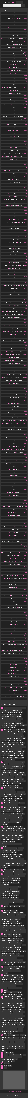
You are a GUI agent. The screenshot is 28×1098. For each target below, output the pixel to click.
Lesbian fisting (20, 925)
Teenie (3, 1050)
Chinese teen (21, 772)
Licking (3, 927)
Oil (2, 968)
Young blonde (16, 27)
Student (12, 1016)
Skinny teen (16, 377)
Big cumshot (19, 208)
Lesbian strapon (11, 914)
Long (11, 923)
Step (13, 1003)
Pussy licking (11, 983)
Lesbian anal (5, 925)
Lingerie (4, 919)
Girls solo (19, 205)
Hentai (11, 848)
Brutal (9, 740)
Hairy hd (16, 285)
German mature (19, 837)
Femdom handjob (18, 811)
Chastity (15, 772)
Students (14, 1018)
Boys (21, 44)
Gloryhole (9, 363)
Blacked (7, 734)
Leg (14, 294)
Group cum (12, 162)
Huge (10, 856)
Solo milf (4, 1022)
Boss (9, 742)
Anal (5, 708)
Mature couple (16, 96)
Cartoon (11, 764)
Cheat (8, 777)
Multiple (9, 938)
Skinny (8, 254)
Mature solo (5, 953)
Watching (8, 1059)
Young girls (15, 87)
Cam (8, 779)
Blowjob (21, 736)
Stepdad (22, 1026)
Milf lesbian (4, 955)
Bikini (24, 738)
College (4, 777)
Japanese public (15, 891)
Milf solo (11, 955)
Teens (10, 515)
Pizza (15, 423)
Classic (20, 768)
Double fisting (22, 794)
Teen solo (9, 544)
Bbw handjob (19, 30)
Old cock (16, 357)
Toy (3, 1042)
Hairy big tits (16, 552)
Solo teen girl (19, 61)
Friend (20, 815)
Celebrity (15, 770)
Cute (18, 193)
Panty (7, 981)
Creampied (20, 613)
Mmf (8, 116)
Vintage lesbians (18, 570)
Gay (10, 826)
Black (19, 731)
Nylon (10, 960)
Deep (3, 794)
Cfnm (23, 766)
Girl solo (12, 222)
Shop (11, 1014)
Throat (10, 403)
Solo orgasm (15, 1031)
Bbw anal (9, 738)
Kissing (4, 156)
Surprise (15, 1029)
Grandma (4, 835)
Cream (18, 779)
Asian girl (21, 211)
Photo (16, 222)
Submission (16, 486)
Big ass (23, 729)
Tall (18, 1035)
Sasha (20, 1022)
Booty (3, 738)
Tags (15, 325)
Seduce (16, 1022)
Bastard (16, 590)
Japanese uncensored (20, 311)
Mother (10, 936)
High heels (13, 852)
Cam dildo (20, 360)
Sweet (13, 47)
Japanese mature (21, 874)
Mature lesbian (11, 951)
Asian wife (7, 710)
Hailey (12, 613)
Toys (16, 1048)
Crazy (13, 277)
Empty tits (16, 397)
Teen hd (16, 53)
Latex (16, 910)
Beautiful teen (15, 650)
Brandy (3, 746)
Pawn (17, 676)
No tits (16, 41)
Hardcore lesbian (15, 865)
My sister (9, 958)
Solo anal (13, 61)
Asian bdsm (5, 725)
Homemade (21, 848)
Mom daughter (17, 947)
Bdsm (9, 729)
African (16, 712)
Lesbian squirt (22, 930)
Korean (6, 906)
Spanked (4, 1007)
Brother (19, 746)
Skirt (21, 1031)
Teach (15, 331)
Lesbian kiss (10, 919)
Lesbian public (21, 927)
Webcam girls (16, 547)
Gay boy (4, 846)
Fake (21, 818)
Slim (9, 1024)
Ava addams (12, 714)
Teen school (16, 302)
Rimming (10, 994)
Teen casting (11, 506)
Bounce (22, 757)
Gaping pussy (12, 841)
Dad (22, 787)
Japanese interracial (18, 899)
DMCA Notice (18, 1095)
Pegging (21, 977)
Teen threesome (21, 116)
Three (12, 555)
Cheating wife (18, 777)
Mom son (4, 936)
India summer (15, 871)
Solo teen (20, 1018)
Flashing (4, 822)
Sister (9, 998)
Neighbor (20, 960)
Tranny (10, 549)
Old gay (12, 970)
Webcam (10, 1057)
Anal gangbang (5, 721)
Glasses (16, 389)
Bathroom (16, 757)
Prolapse (16, 977)
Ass (3, 710)
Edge (12, 805)
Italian (3, 871)
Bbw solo (14, 749)
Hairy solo (17, 861)
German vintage (17, 843)
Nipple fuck (9, 962)
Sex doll (16, 1020)
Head (16, 558)
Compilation (5, 764)
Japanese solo (5, 884)
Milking (24, 951)
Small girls (14, 18)
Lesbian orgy (10, 570)
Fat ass (9, 818)
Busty (8, 746)
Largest (10, 2)
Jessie (16, 35)
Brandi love (4, 736)
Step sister (20, 1009)
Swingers (10, 1009)
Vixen (24, 1054)
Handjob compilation (7, 854)
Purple (16, 297)
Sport (23, 1011)
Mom (5, 934)
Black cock (19, 740)
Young (11, 394)
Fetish (9, 822)
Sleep (18, 998)
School (3, 208)
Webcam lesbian (6, 1061)
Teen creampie (20, 1044)
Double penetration (6, 800)
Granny (6, 826)
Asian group (17, 721)
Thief (12, 1048)
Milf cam (15, 360)
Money (21, 940)
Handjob (6, 848)
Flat (13, 354)
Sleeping (14, 998)
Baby (17, 742)
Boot (13, 738)
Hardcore (21, 858)
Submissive (11, 481)
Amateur (11, 535)
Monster (19, 942)
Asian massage (5, 727)
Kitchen (15, 906)
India (24, 869)
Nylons (14, 960)
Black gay (9, 753)
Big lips (7, 759)
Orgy (20, 966)
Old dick (18, 38)
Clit (22, 779)
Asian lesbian (5, 714)
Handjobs (18, 863)
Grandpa (23, 828)
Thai (9, 1035)
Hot (3, 863)
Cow (16, 90)
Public (21, 975)
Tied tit (17, 506)
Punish (16, 983)
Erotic (3, 805)
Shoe (12, 1022)
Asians (20, 712)
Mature (10, 934)
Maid (22, 938)
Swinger (15, 1007)
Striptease (16, 1026)
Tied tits (21, 506)
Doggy (16, 621)
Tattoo (10, 1044)
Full (12, 822)
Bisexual (22, 742)
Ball (23, 751)
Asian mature (5, 718)
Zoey (5, 1067)
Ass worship (23, 725)
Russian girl (18, 47)
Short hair (16, 1014)
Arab (17, 708)
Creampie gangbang (6, 772)
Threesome (23, 1035)
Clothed (9, 785)
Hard (16, 858)
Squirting (9, 1005)
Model (23, 945)
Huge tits (20, 850)
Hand (22, 865)
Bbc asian (16, 274)
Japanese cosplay (6, 891)
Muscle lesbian (18, 156)
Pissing (18, 979)
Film (11, 820)
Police (21, 983)
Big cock (4, 742)
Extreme (15, 802)
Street (3, 1016)
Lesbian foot (20, 912)
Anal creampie (5, 716)
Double (11, 787)
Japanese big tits (6, 895)
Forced (8, 809)
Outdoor (11, 968)
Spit (14, 1011)
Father (17, 813)
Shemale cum (21, 1005)
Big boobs (13, 734)
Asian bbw (13, 727)
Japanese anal (5, 882)
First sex (19, 168)
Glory (3, 412)
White (16, 251)
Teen (5, 1035)
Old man (16, 966)
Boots (23, 731)
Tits (11, 360)
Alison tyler (9, 552)
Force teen (13, 687)
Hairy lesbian (5, 850)
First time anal (5, 820)
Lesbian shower (16, 670)
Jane (18, 515)
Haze (13, 863)
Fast (16, 277)
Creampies (13, 779)
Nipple (3, 964)
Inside (21, 871)
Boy (3, 734)
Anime (13, 708)
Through (19, 363)
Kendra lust (21, 906)
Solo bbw (14, 1024)
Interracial (19, 869)
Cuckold (9, 124)
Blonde (3, 749)
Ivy (19, 190)
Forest (19, 820)
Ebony (10, 802)
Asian (9, 708)
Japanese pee (22, 104)
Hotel (8, 656)
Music (14, 942)
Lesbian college (10, 526)
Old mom (16, 968)
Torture (12, 1039)
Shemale (19, 996)
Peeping (19, 314)
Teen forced (23, 687)
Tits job (15, 564)
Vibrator (11, 211)
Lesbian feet (19, 914)
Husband (24, 863)
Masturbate (14, 205)
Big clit (13, 744)
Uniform (14, 435)
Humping (4, 865)
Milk (20, 936)
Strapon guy (13, 595)
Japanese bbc (17, 420)
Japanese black (5, 420)
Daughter (17, 787)
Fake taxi (22, 813)
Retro (15, 992)
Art (20, 710)
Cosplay (22, 762)
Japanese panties (21, 423)
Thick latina (14, 1046)
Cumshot (9, 770)
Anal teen (22, 377)
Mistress (4, 938)
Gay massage (17, 833)
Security (19, 242)
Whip (20, 1057)
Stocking (4, 998)
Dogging (11, 798)
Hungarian (19, 595)
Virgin (10, 1054)
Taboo (9, 1037)
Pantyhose (12, 975)
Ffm (22, 809)
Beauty (13, 742)
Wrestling (16, 1057)
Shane (23, 1016)
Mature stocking (11, 949)
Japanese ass (15, 572)
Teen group (18, 1039)
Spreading (17, 294)
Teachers (19, 331)
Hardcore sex (16, 268)
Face (14, 818)
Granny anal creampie (20, 644)
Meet (22, 561)
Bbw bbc (4, 740)
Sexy (3, 1018)
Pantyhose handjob (16, 988)
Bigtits (3, 757)
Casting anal (15, 785)
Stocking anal (5, 1014)
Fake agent (4, 824)
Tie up (23, 1048)
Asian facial (19, 716)
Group (18, 828)
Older (6, 968)
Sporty (13, 156)
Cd (8, 766)
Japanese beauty (14, 897)
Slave (3, 1001)
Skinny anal (6, 996)
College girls (21, 236)
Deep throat (5, 377)
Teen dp (23, 340)
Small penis (10, 165)
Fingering (15, 815)
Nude (12, 964)
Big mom (4, 755)
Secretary (10, 1026)
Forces (18, 687)
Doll (15, 792)
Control (8, 783)
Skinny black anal (13, 199)
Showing (21, 285)
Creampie (12, 762)
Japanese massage (7, 99)
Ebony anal (21, 802)
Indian (5, 869)
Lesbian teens (20, 380)
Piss (17, 975)
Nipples (4, 962)
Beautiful (10, 153)
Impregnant (10, 437)
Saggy (17, 1003)
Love (20, 917)
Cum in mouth (5, 774)
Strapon (17, 1001)
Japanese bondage (6, 893)
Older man (10, 331)
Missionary (4, 942)
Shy (16, 452)
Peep (23, 314)
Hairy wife (4, 858)
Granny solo (11, 835)
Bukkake (7, 731)
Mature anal (16, 940)
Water (12, 1061)
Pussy (11, 977)
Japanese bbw (21, 876)
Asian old (19, 714)
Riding (19, 992)
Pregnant (6, 975)
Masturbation (16, 938)
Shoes (8, 1016)
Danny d (15, 794)
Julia (15, 874)
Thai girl (13, 93)
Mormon (4, 951)
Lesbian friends (5, 917)
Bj (11, 731)
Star (11, 1011)
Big (18, 734)
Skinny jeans (14, 119)
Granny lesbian (5, 839)
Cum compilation (21, 774)
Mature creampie (6, 945)
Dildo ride (15, 800)
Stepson (21, 1020)
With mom (14, 1059)
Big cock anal (12, 751)
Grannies (18, 839)
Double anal (9, 300)
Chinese (3, 575)
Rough (5, 992)
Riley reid (20, 994)
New (15, 962)
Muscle (18, 953)
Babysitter (13, 746)
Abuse (10, 236)
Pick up (13, 986)
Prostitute (4, 988)
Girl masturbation (20, 170)
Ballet (16, 64)
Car (16, 159)
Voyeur (15, 1054)
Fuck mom (17, 822)
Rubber (15, 994)
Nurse (5, 960)
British (9, 744)
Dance (12, 790)
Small (9, 193)
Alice (16, 334)
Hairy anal (23, 861)
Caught (3, 779)
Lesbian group (5, 930)
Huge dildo (10, 858)
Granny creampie (11, 644)
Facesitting (17, 809)
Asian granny (13, 718)
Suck (14, 165)
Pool (9, 988)
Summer (14, 168)
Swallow (22, 1003)
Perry (20, 50)
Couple (11, 768)
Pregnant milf (12, 979)
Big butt (18, 460)
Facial (15, 820)
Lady (25, 914)
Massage (15, 934)
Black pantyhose (16, 409)
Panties (15, 981)
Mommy (10, 940)
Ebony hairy (17, 481)
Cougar (4, 770)
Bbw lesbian (9, 757)
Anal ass (16, 262)
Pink (11, 981)
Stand (3, 1031)
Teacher (14, 1035)
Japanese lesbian (6, 878)
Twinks (7, 1042)
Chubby (21, 764)
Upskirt (6, 1052)
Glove (3, 837)
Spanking (13, 996)
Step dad (20, 1029)
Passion (16, 196)
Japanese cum (5, 897)
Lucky (8, 595)
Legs (10, 170)
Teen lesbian (13, 380)
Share (23, 1024)
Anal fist (17, 725)
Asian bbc (11, 274)
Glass (13, 837)
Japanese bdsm (5, 880)
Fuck (18, 818)
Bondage (18, 729)
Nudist (8, 964)
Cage (12, 777)
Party (7, 977)
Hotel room (16, 348)
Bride (21, 734)
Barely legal (16, 228)
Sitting (16, 288)
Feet (25, 807)
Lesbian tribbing (17, 923)
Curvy (3, 783)
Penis (22, 234)
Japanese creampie (6, 902)
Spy (7, 1011)
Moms (19, 945)
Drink (20, 796)
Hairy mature (5, 861)
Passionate (4, 979)
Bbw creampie (11, 755)
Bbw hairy (18, 165)
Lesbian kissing (13, 932)
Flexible (4, 815)
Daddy (3, 792)
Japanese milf (5, 886)
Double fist (4, 798)
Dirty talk (6, 325)
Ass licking (12, 716)
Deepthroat (5, 796)
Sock (16, 624)
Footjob (14, 807)
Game (20, 835)
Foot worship (5, 813)
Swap (23, 1007)
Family (3, 809)
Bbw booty (18, 738)
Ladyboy (11, 910)
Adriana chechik (18, 723)
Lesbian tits (20, 593)
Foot (10, 807)
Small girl (14, 12)
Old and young (5, 970)
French (3, 811)
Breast (19, 749)
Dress (9, 633)
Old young (4, 973)
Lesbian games (13, 930)
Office (5, 966)
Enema (6, 802)
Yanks (16, 498)
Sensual (9, 1033)
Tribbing (4, 1037)
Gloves (17, 830)
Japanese (6, 874)
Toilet (7, 1039)
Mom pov (14, 945)
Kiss (3, 908)
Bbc (13, 729)
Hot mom (19, 854)
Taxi (18, 1037)
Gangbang (15, 826)
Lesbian (6, 910)
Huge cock (7, 863)
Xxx (15, 676)
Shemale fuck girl (12, 460)
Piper (15, 684)
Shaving (4, 1033)
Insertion (9, 871)
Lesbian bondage (13, 578)
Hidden (3, 852)
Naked (24, 962)
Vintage (6, 1054)
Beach (10, 736)
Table (9, 277)
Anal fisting (10, 712)
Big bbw (16, 532)
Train (14, 1044)
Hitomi (9, 104)
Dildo (3, 790)
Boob (24, 746)
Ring (16, 664)
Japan (11, 874)
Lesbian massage (6, 912)
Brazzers (15, 736)
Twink (8, 1048)
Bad (16, 147)
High (9, 865)
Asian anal (19, 718)
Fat (9, 587)
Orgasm (10, 966)
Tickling (12, 1042)
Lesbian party (5, 932)
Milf (20, 934)
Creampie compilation (16, 766)
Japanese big (17, 886)
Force (3, 687)
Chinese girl (9, 575)
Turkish (4, 1046)
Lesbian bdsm (5, 923)
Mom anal (18, 951)
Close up (4, 785)
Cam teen (19, 555)
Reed (15, 613)
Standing (4, 1029)
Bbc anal (4, 744)
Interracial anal (12, 869)
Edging (7, 805)
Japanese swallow (18, 317)
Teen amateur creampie (20, 679)
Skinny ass (15, 190)
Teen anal (22, 1037)
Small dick (13, 633)
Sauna (3, 1011)
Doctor (7, 790)
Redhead (4, 994)
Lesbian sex (9, 927)
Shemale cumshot (20, 633)
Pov (3, 981)
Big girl (19, 18)
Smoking (14, 1005)
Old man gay (23, 38)
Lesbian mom (14, 917)
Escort (16, 805)
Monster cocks (14, 50)
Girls (14, 170)
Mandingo (15, 936)
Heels (14, 854)
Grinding (19, 119)
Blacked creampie (11, 679)
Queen (5, 990)
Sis (8, 1022)
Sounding (18, 1016)
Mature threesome (18, 955)
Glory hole (10, 833)
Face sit (19, 124)
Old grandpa (22, 87)
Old (24, 966)
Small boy (17, 44)
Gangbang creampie (10, 828)
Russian (10, 992)
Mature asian (14, 607)
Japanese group (10, 653)
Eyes (16, 524)
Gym (22, 830)
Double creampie (18, 798)
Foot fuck (12, 813)
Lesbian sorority (18, 526)
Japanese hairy (10, 311)
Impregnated (23, 437)
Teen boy (11, 53)
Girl (8, 73)
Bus (3, 731)
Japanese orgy (18, 653)
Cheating (4, 766)
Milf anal (4, 949)
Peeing (3, 986)
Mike (18, 403)
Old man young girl (11, 38)
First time (9, 815)
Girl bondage (16, 142)
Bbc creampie (20, 753)
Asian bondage (15, 99)
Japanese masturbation (12, 314)
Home (8, 852)
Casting (16, 764)
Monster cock (9, 947)
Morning (19, 949)
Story (15, 1009)
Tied (24, 1039)
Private (8, 986)
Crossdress (16, 328)
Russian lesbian (16, 248)
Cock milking (14, 783)
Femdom (20, 807)
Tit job (18, 564)
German (20, 826)
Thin (13, 492)
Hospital (15, 856)
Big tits (9, 374)
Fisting (5, 807)
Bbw (5, 729)
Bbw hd (13, 30)
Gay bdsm (16, 567)
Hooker (11, 861)
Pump (19, 981)
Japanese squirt (14, 104)
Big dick (9, 749)
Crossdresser (5, 768)
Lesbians (14, 912)
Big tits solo (5, 751)
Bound (3, 753)
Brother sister (20, 744)
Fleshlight (4, 818)
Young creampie (16, 182)
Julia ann (4, 876)
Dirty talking (21, 325)
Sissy (3, 1003)
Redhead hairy (21, 277)
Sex (19, 1007)
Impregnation (16, 437)
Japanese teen (5, 889)
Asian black (22, 708)
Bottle (22, 755)
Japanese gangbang (15, 880)
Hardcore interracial (19, 162)
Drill (18, 598)
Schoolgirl (8, 1018)
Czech (16, 768)
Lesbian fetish (16, 455)
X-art (8, 1063)
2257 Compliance (10, 1095)
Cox (18, 781)
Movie (10, 942)
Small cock (14, 392)
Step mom (8, 1003)
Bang (19, 392)
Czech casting (5, 781)
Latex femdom (21, 932)
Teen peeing (13, 116)
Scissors (10, 1029)
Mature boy (12, 953)
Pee (3, 977)
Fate (18, 130)
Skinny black (21, 199)
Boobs (13, 740)
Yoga (5, 1065)
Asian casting (19, 93)
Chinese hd (20, 575)
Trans (3, 1039)
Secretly (18, 1011)
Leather (4, 914)
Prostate (4, 983)
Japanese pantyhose (14, 882)
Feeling (19, 374)
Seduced (4, 1026)
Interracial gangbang (16, 179)
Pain (22, 979)
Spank (7, 1001)
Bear (14, 753)
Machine (4, 940)
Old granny (17, 970)
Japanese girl (10, 317)
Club (20, 783)
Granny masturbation (7, 843)
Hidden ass (16, 636)
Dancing (15, 796)
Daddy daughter (21, 792)
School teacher (22, 302)
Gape (16, 835)
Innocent (16, 219)
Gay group (4, 841)
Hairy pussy (4, 867)
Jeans (11, 886)
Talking (16, 150)
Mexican (14, 958)
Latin (18, 549)
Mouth (3, 958)
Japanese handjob (15, 878)
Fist (12, 809)
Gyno (3, 830)
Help (20, 856)
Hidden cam (5, 856)
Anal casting (11, 723)
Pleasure (9, 650)
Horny (11, 850)
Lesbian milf (17, 919)
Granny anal (9, 830)
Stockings (10, 1007)
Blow (3, 759)
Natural (19, 962)
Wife (5, 1057)
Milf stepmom (17, 696)
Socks (18, 1024)
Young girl (9, 87)
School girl (16, 136)
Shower (11, 1020)
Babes (17, 755)
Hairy (4, 572)
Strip (21, 1014)
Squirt (22, 998)
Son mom (8, 1031)
